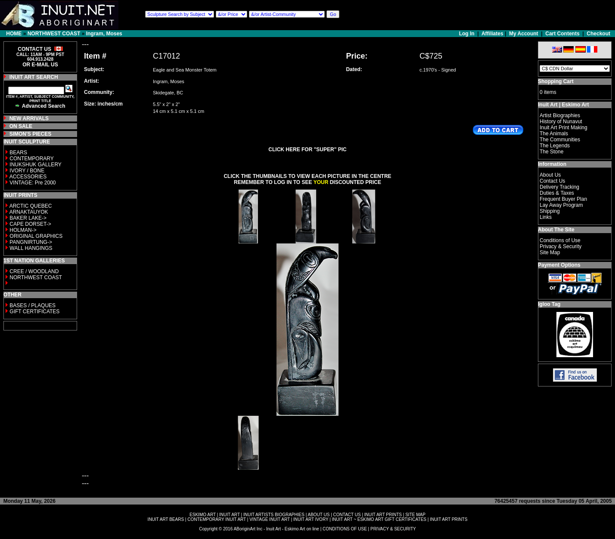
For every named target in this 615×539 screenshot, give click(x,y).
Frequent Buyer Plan (563, 199)
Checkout (598, 34)
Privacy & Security (560, 246)
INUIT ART (229, 514)
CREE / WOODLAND (33, 271)
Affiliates (492, 34)
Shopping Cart (556, 81)
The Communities (560, 140)
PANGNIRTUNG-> (30, 242)
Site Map (550, 252)
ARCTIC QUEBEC (30, 206)
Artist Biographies (560, 115)
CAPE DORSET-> (30, 224)
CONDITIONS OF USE (345, 529)
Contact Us (552, 181)
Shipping (550, 211)
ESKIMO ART (202, 514)
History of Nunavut (561, 121)
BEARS (18, 153)
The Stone (551, 152)
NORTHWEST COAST (54, 34)
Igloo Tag (549, 304)
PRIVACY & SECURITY (393, 529)
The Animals (554, 134)
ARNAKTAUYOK (28, 212)
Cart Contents (562, 34)
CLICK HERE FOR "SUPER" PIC (307, 149)
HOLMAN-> (22, 230)
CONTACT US (347, 514)
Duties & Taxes (557, 193)
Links (546, 217)
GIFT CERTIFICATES (34, 311)
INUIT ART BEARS (166, 519)
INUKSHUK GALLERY (35, 165)
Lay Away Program (561, 205)
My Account (523, 34)
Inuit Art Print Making (563, 128)
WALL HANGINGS (30, 248)
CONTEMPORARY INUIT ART (216, 519)
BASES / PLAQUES (32, 305)
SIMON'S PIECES (30, 134)
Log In (467, 34)
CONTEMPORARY (31, 159)
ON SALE (20, 126)
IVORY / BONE (26, 171)
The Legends (555, 146)
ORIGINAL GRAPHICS (35, 236)
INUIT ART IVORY (310, 519)
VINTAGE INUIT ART (269, 519)
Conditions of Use (560, 240)
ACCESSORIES (28, 177)
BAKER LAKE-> (28, 218)
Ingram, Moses (104, 34)
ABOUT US (318, 514)
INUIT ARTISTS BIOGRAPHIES (273, 514)
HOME (14, 34)
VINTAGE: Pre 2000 (32, 183)
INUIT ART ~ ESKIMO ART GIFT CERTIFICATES (379, 519)
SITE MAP (415, 514)
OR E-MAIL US (40, 65)
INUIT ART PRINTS (383, 514)
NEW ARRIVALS (29, 118)
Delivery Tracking (559, 187)
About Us (550, 175)
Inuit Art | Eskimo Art (563, 105)
